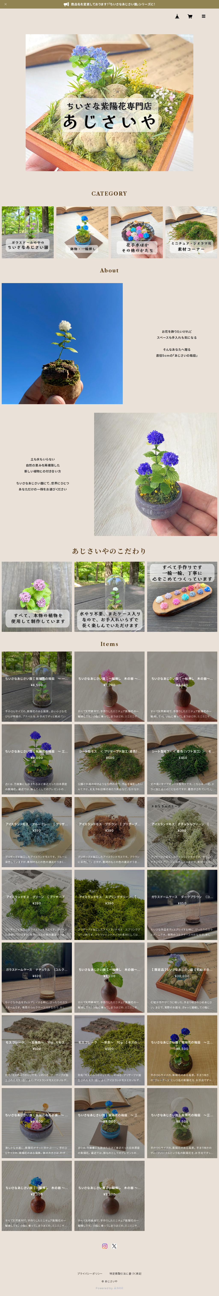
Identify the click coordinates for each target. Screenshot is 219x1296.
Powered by (109, 1288)
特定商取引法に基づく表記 (126, 1273)
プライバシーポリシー (90, 1273)
